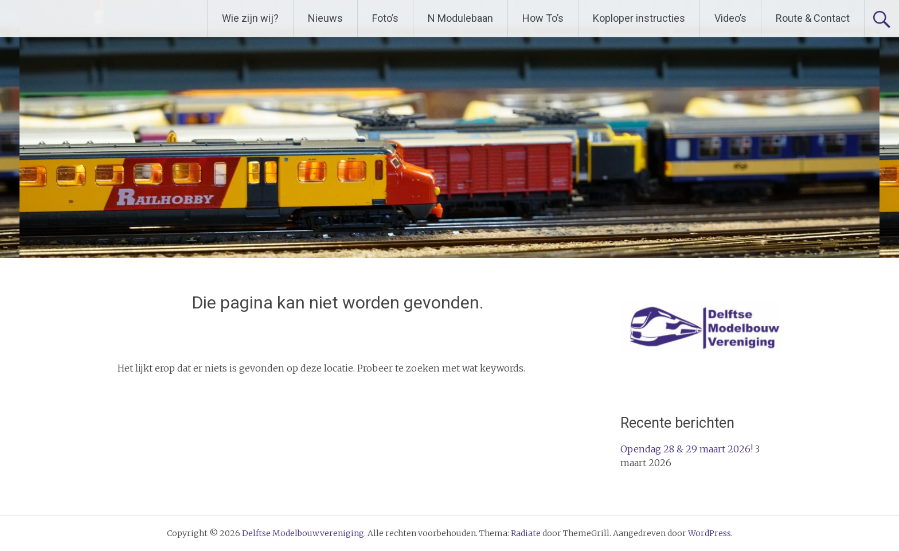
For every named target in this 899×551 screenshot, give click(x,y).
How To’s (543, 18)
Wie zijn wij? (250, 18)
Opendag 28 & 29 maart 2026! (686, 449)
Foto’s (385, 18)
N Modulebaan (460, 18)
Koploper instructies (639, 18)
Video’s (730, 18)
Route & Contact (813, 18)
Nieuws (325, 18)
